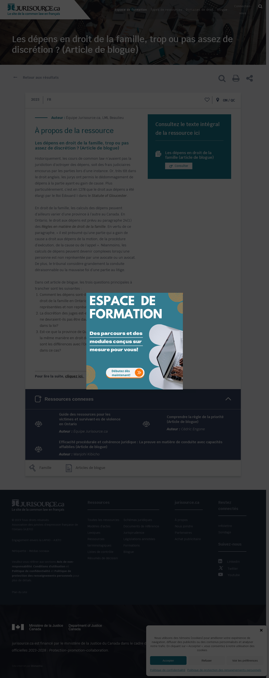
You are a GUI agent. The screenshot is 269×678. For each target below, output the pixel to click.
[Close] (180, 290)
